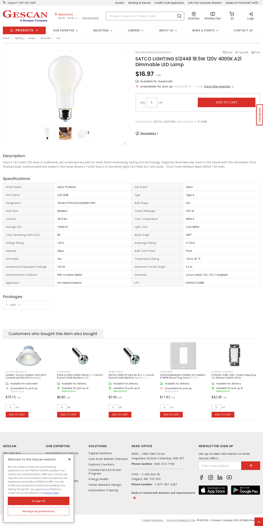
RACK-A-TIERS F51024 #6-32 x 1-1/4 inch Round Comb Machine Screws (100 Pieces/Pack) (131, 377)
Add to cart (227, 102)
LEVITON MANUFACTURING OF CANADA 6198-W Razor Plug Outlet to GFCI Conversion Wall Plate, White (182, 377)
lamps (31, 38)
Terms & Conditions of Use (180, 520)
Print (257, 52)
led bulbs (46, 38)
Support (12, 2)
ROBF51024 (116, 371)
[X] (69, 459)
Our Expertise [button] (63, 30)
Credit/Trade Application (169, 2)
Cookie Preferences (152, 520)
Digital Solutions (100, 453)
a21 (58, 38)
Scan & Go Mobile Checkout (108, 459)
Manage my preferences (39, 511)
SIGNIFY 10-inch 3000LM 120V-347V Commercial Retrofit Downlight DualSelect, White (26, 377)
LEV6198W (166, 371)
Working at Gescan (139, 2)
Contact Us (243, 30)
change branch (90, 18)
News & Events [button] (203, 30)
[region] (38, 488)
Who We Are (11, 453)
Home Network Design (105, 484)
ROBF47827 (64, 371)
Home (6, 38)
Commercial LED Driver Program (105, 471)
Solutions (98, 446)
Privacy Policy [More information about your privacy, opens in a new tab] (51, 492)
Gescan (9, 446)
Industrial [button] (101, 30)
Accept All (38, 501)
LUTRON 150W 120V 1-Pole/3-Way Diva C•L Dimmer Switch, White (234, 376)
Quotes (119, 2)
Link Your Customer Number (204, 2)
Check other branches (217, 86)
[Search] (145, 16)
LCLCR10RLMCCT (16, 371)
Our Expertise (58, 446)
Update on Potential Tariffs (241, 2)
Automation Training (103, 490)
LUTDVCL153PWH (222, 371)
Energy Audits (98, 479)
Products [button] (24, 30)
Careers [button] (134, 30)
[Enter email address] (220, 465)
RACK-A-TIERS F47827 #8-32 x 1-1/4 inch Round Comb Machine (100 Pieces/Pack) (80, 377)
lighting (19, 38)
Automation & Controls (62, 453)
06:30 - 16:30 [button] (66, 18)
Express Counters (101, 464)
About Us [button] (166, 30)
